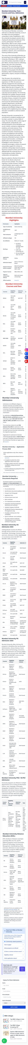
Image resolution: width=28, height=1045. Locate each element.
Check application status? (14, 958)
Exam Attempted (6, 1000)
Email (3, 988)
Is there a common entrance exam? (14, 951)
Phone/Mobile (5, 994)
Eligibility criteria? (14, 955)
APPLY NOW (14, 1007)
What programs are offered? (14, 948)
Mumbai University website (10, 909)
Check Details (23, 6)
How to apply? (14, 944)
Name (3, 983)
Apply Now (22, 969)
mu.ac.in (16, 280)
